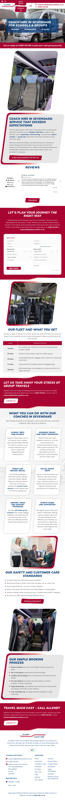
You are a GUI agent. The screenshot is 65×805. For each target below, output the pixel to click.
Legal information (52, 770)
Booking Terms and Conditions (53, 778)
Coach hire (38, 761)
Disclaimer (51, 767)
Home (37, 759)
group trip (22, 137)
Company (38, 767)
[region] (39, 181)
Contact (50, 759)
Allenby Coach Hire (36, 132)
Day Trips (38, 772)
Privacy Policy (52, 761)
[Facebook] (2, 1)
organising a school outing (30, 134)
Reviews (37, 777)
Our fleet (38, 769)
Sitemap (51, 774)
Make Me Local (39, 795)
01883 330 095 (25, 45)
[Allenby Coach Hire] (13, 6)
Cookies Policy (53, 764)
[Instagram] (5, 1)
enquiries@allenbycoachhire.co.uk (32, 229)
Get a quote (39, 780)
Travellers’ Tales (40, 764)
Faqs (36, 774)
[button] (59, 6)
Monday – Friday (14, 782)
